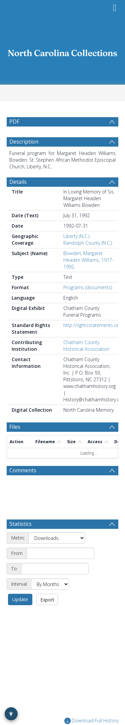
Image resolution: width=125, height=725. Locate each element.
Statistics (20, 524)
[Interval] (50, 584)
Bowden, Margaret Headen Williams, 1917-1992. (88, 260)
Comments (22, 470)
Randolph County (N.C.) (87, 243)
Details (18, 181)
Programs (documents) (87, 287)
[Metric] (57, 538)
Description (23, 141)
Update (20, 599)
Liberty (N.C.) (76, 236)
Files (14, 426)
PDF (14, 121)
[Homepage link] (62, 51)
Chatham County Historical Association (86, 345)
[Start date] (60, 553)
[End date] (55, 568)
